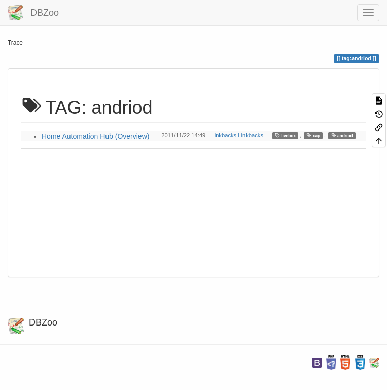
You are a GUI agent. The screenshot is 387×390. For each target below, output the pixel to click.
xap (313, 135)
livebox (285, 135)
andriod (342, 135)
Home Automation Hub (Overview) (95, 136)
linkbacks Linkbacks (238, 135)
